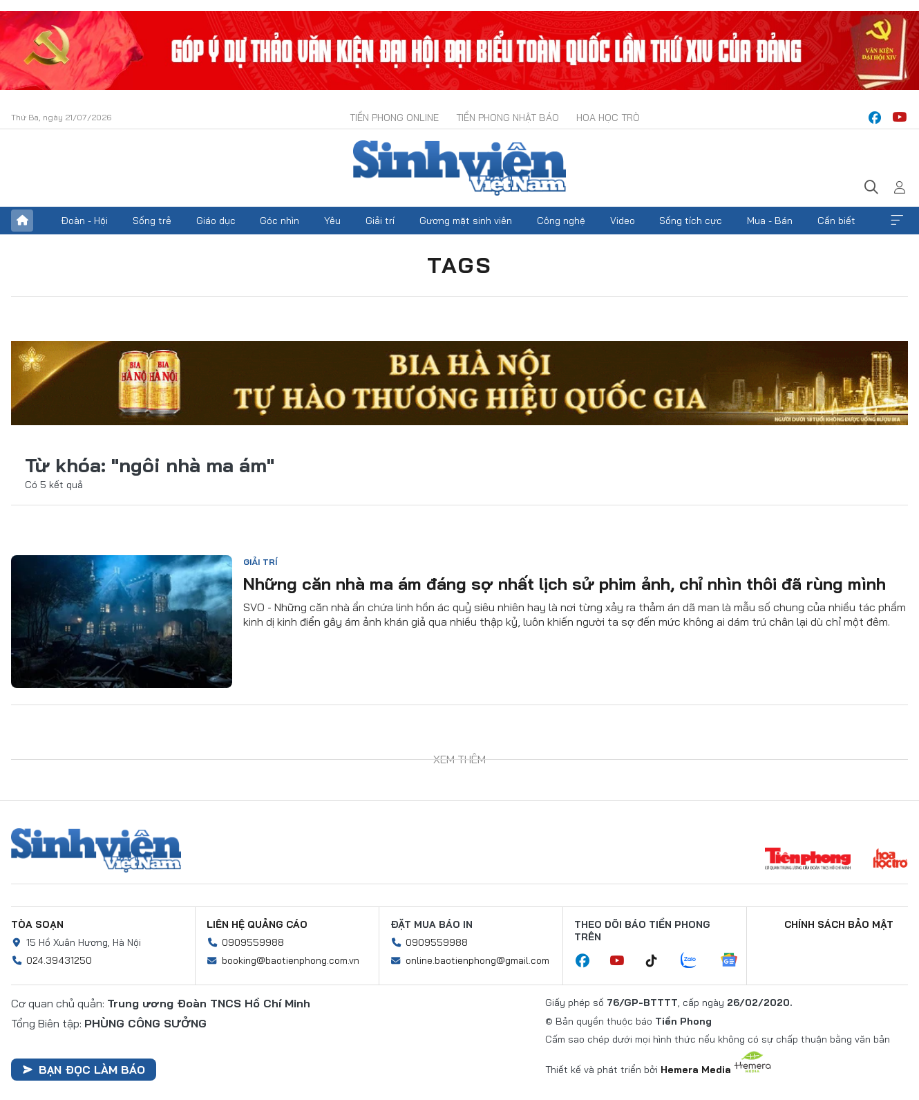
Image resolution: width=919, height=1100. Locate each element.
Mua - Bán (770, 220)
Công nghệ (561, 220)
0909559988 (253, 942)
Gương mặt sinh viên (465, 220)
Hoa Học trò (608, 117)
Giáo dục (216, 220)
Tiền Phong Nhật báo (507, 117)
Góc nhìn (279, 220)
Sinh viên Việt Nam (96, 850)
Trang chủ (22, 220)
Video (622, 220)
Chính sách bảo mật (838, 924)
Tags (459, 265)
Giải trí (380, 220)
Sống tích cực (690, 220)
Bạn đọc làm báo (83, 1069)
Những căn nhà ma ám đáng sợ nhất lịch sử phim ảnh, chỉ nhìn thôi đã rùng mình (564, 583)
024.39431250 (59, 960)
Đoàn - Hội (84, 220)
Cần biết (836, 220)
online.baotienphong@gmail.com (477, 960)
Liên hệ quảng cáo (257, 924)
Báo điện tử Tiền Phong (459, 168)
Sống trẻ (152, 220)
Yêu (332, 220)
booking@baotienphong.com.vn (290, 960)
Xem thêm (897, 220)
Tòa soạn (37, 924)
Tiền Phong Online (394, 117)
